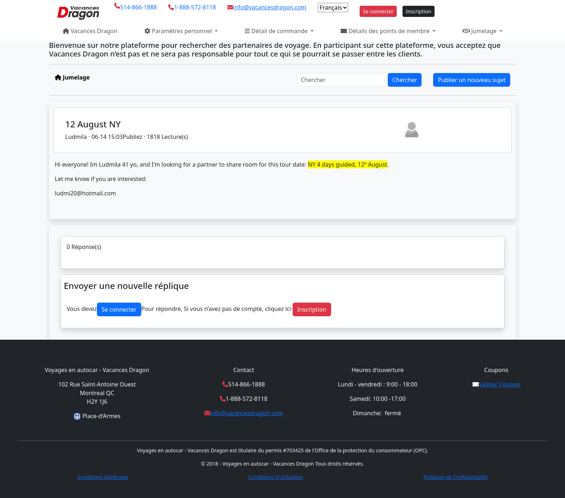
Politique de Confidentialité (455, 477)
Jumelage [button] (480, 31)
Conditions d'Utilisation (275, 477)
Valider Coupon (499, 384)
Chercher (404, 80)
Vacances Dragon (90, 31)
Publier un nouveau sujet (472, 80)
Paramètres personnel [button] (178, 31)
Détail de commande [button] (277, 31)
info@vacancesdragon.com (269, 7)
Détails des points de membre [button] (386, 31)
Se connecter (378, 11)
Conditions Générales (102, 477)
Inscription (418, 11)
